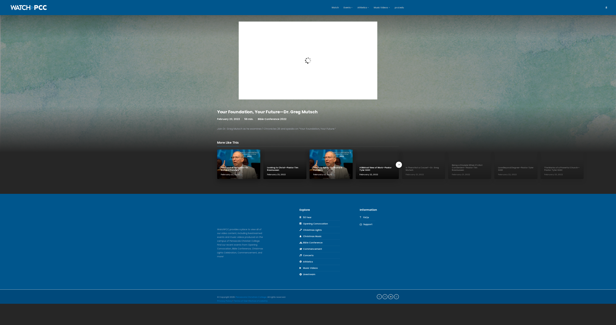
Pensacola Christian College (251, 297)
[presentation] (399, 165)
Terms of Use (240, 300)
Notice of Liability (258, 300)
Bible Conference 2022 (272, 119)
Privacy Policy (224, 300)
